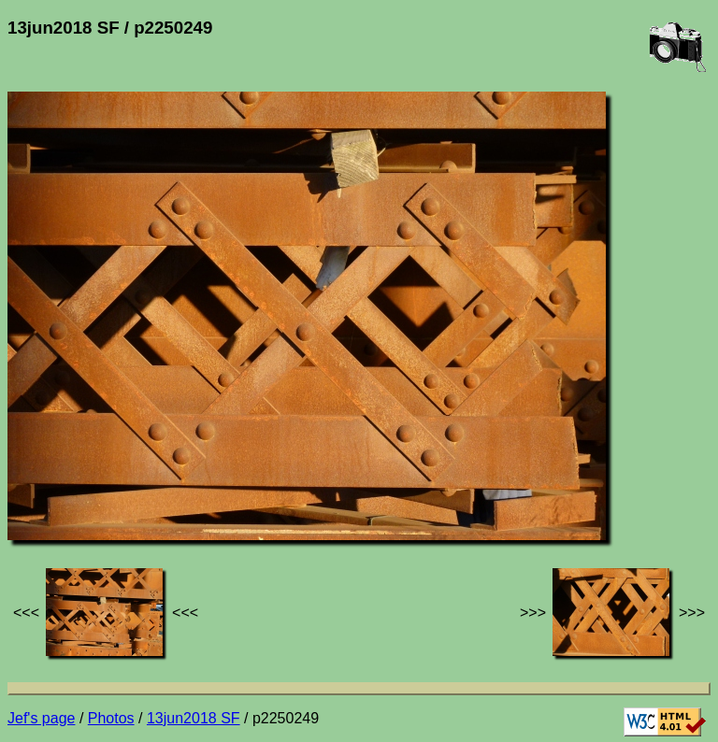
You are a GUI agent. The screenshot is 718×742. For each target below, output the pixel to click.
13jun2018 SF (193, 718)
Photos (111, 718)
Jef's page (41, 718)
